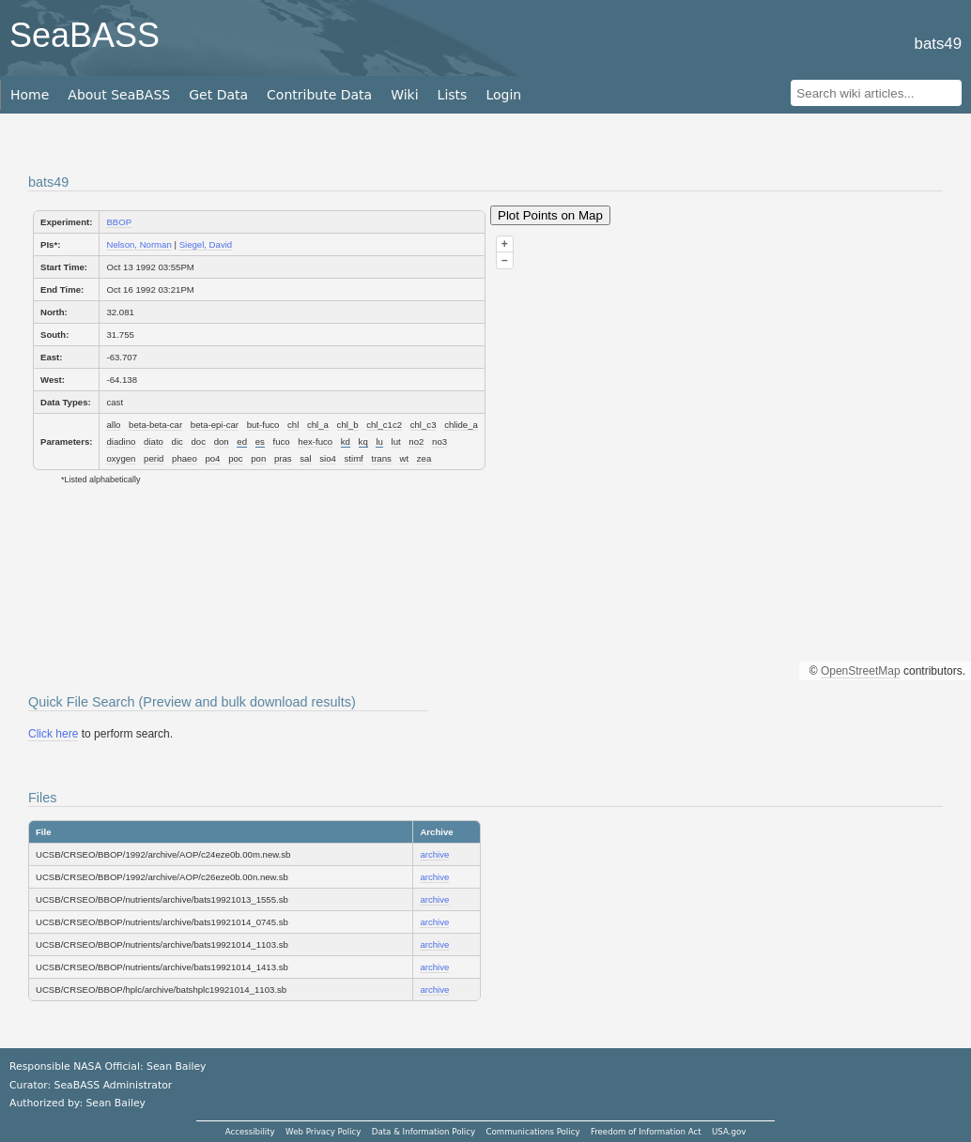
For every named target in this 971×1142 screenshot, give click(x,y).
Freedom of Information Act (646, 1131)
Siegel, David (206, 244)
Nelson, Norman (138, 244)
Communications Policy (532, 1131)
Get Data (218, 94)
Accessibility (250, 1131)
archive (434, 854)
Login (503, 94)
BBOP (118, 222)
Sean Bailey (115, 1103)
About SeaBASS (119, 94)
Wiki (404, 94)
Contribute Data (319, 94)
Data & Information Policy (423, 1131)
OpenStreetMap (861, 671)
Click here (53, 733)
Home (29, 94)
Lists (453, 94)
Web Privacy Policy (323, 1131)
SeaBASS (84, 35)
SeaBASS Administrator (113, 1085)
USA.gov (729, 1131)
